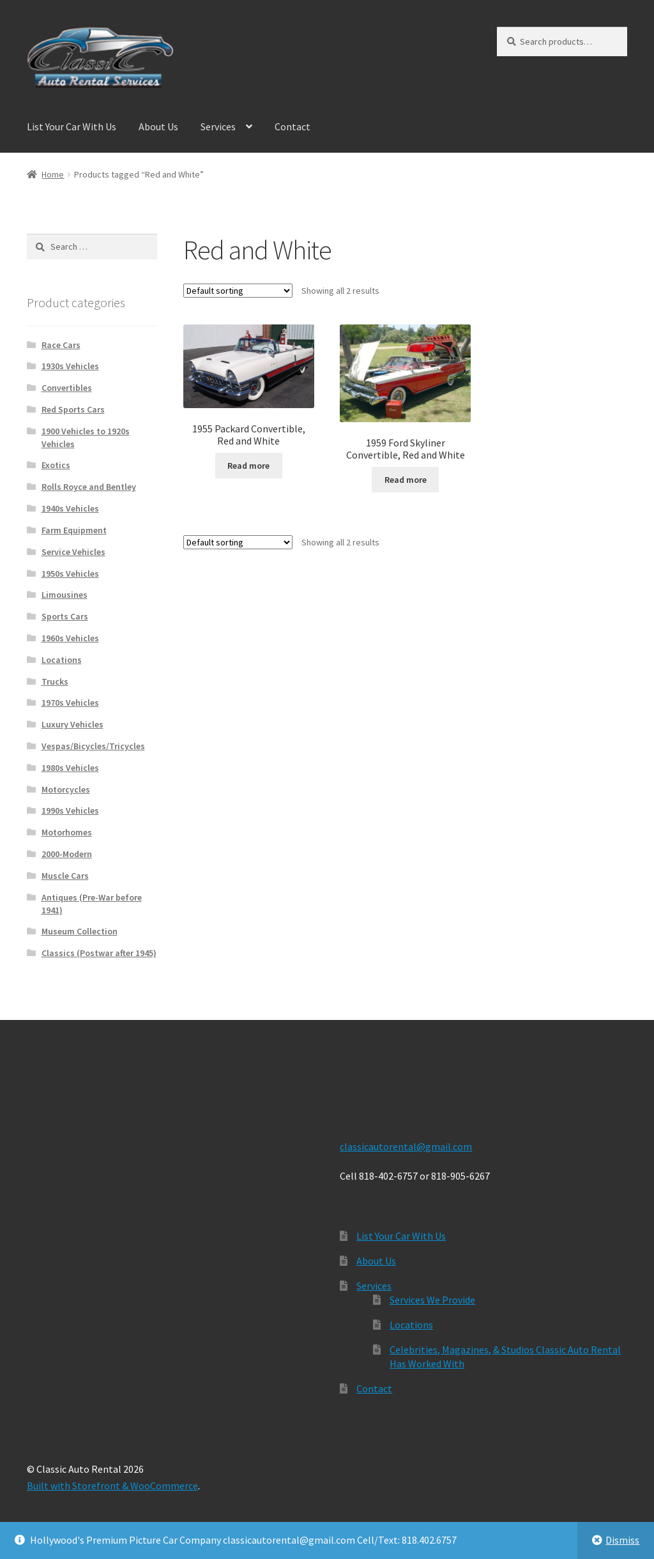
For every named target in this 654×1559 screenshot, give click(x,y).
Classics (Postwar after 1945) (99, 953)
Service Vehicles (73, 552)
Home (53, 174)
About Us (158, 126)
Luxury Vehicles (72, 724)
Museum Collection (80, 931)
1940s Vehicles (70, 508)
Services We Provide (432, 1299)
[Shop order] (238, 291)
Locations (62, 659)
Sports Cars (65, 616)
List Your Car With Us (71, 126)
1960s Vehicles (70, 638)
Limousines (64, 594)
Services (218, 126)
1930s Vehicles (70, 366)
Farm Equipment (74, 530)
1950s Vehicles (70, 573)
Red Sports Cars (73, 409)
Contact (292, 126)
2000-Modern (67, 854)
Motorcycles (66, 789)
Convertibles (67, 387)
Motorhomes (67, 832)
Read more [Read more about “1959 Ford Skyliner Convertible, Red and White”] (405, 479)
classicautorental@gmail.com (406, 1146)
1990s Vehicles (70, 810)
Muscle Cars (65, 875)
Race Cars (61, 345)
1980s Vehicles (70, 767)
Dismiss (622, 1539)
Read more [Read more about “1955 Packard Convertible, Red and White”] (248, 465)
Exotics (56, 465)
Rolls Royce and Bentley (89, 486)
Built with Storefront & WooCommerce (112, 1485)
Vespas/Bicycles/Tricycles (93, 746)
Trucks (55, 681)
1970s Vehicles (70, 702)
